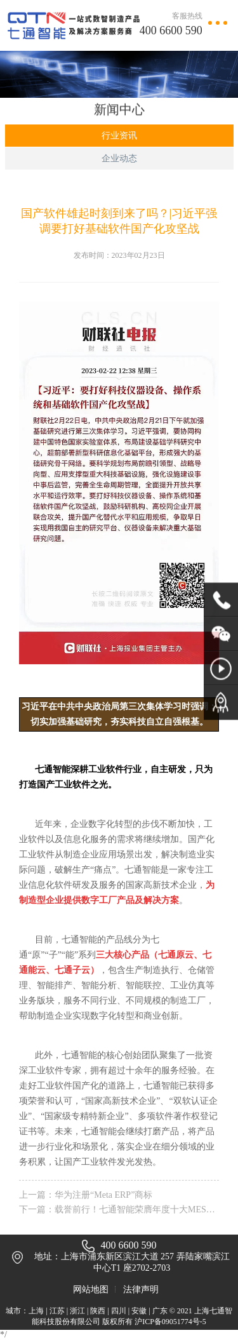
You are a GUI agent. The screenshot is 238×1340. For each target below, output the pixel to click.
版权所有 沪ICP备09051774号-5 (154, 1321)
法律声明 (141, 1289)
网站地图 (91, 1289)
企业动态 (119, 158)
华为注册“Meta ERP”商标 (103, 1195)
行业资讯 (119, 135)
